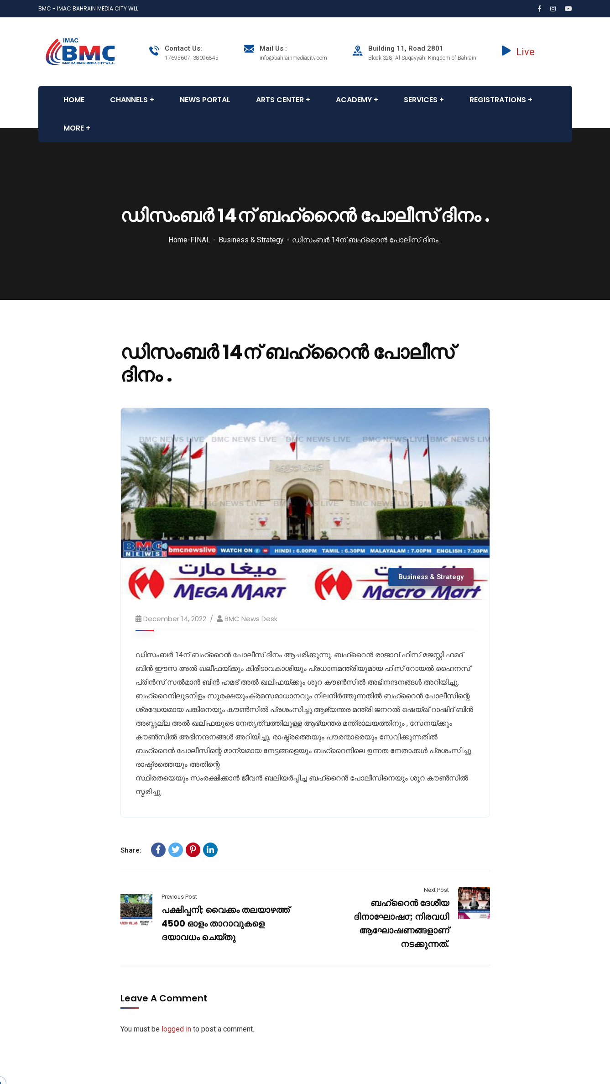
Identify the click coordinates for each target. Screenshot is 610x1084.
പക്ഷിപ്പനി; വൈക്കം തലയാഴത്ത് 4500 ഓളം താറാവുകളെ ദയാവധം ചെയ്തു (225, 923)
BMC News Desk (250, 618)
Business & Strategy (251, 240)
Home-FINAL (189, 240)
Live (518, 52)
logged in (176, 1029)
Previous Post (179, 896)
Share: (130, 850)
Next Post (436, 889)
